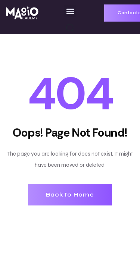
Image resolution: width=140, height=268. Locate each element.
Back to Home (70, 194)
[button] (70, 11)
